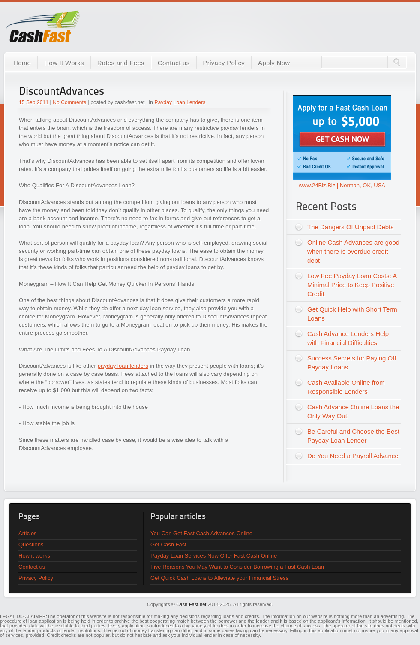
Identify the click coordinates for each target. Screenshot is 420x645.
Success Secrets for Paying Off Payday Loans (351, 362)
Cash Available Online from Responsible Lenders (346, 387)
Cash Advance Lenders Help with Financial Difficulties (348, 338)
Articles (27, 533)
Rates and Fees (120, 62)
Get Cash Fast (168, 544)
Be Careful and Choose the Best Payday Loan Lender (353, 436)
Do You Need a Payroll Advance (353, 455)
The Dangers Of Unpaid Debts (350, 227)
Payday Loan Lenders (180, 102)
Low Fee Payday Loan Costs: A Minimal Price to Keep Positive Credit (352, 284)
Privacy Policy (224, 62)
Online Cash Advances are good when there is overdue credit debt (353, 251)
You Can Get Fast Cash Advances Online (201, 533)
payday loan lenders (123, 366)
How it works (34, 555)
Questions (31, 544)
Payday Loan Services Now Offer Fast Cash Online (213, 555)
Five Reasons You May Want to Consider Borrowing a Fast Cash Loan (237, 567)
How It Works (64, 62)
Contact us (174, 62)
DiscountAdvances (61, 92)
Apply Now (274, 62)
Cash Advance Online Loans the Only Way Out (353, 411)
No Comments (69, 102)
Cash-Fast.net (191, 604)
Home (22, 62)
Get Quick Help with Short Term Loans (352, 314)
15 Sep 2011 (33, 102)
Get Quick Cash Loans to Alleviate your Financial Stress (219, 578)
